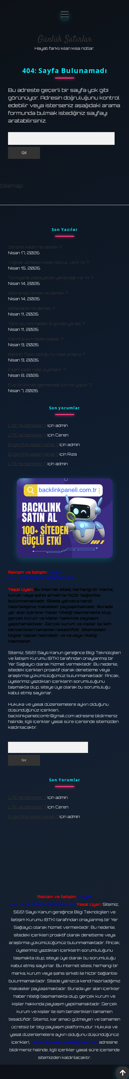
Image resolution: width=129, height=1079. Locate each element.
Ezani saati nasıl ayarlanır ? (37, 369)
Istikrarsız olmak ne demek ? (38, 293)
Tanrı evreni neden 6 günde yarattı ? (46, 323)
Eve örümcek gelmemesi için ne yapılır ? (50, 385)
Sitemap (11, 185)
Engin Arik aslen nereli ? (33, 444)
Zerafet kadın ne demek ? (34, 247)
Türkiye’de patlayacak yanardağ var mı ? (50, 277)
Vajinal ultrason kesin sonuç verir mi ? (48, 262)
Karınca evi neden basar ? (35, 339)
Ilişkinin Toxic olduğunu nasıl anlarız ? (46, 354)
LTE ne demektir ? (27, 425)
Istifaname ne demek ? (31, 308)
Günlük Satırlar (64, 39)
